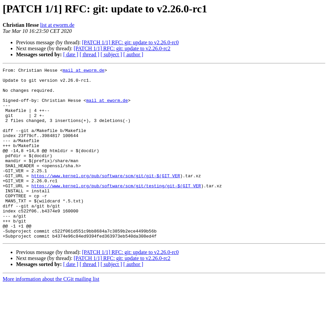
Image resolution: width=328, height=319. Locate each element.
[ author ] (133, 54)
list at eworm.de (57, 25)
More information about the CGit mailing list (51, 313)
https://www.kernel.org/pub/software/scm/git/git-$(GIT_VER (105, 198)
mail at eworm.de (83, 71)
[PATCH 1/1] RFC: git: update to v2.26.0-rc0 (130, 42)
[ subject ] (111, 54)
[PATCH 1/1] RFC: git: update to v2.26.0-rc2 (122, 48)
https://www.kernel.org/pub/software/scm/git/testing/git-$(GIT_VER (116, 210)
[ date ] (70, 54)
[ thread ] (89, 54)
